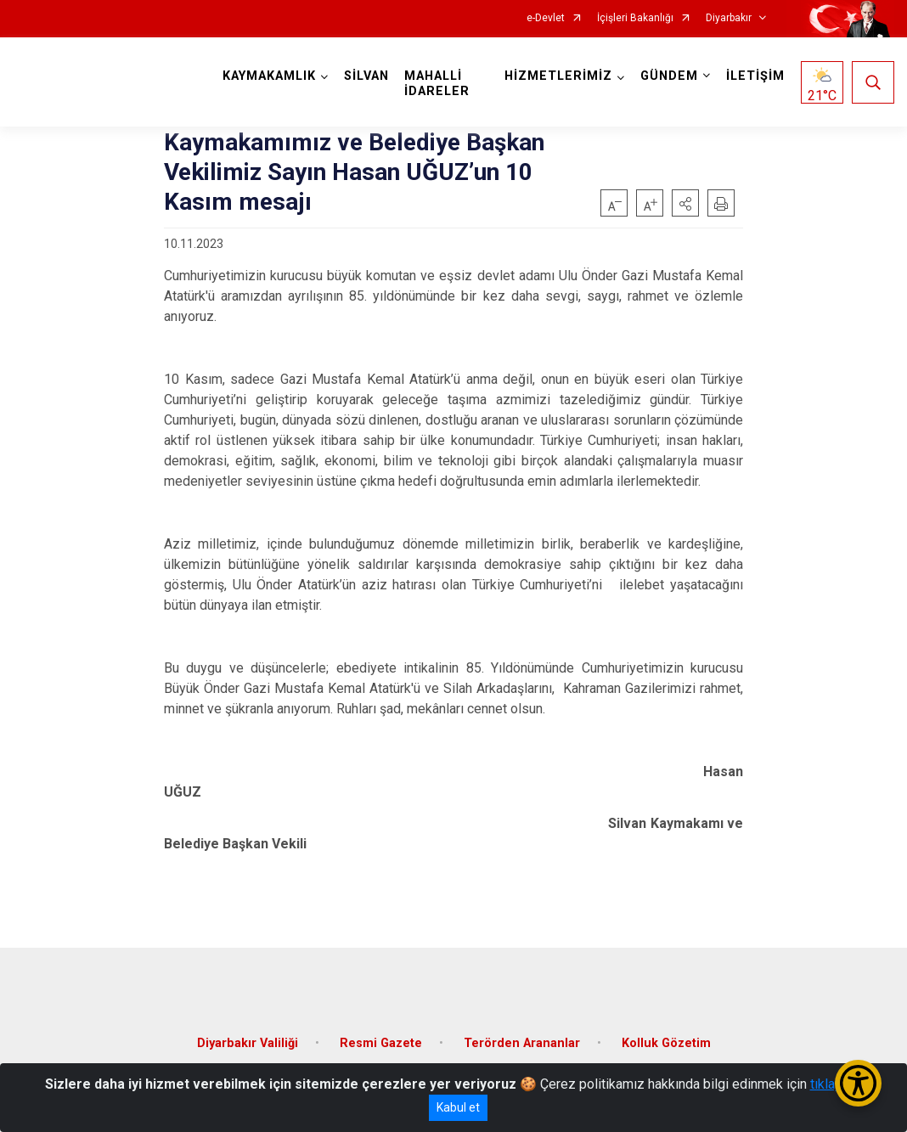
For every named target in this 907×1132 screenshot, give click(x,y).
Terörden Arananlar (522, 1043)
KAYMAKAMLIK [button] (269, 76)
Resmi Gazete (381, 1043)
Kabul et (458, 1107)
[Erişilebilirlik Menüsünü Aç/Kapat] (858, 1083)
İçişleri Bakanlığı (635, 18)
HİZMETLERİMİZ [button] (558, 76)
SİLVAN (366, 76)
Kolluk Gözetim (666, 1043)
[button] (685, 203)
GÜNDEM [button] (669, 76)
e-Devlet (546, 18)
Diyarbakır (729, 18)
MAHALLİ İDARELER (437, 84)
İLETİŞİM (755, 76)
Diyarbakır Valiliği (247, 1043)
